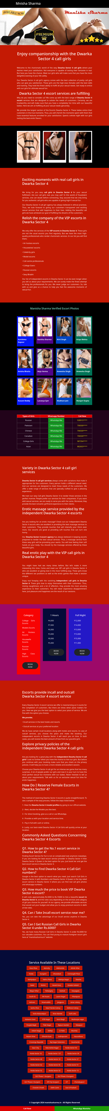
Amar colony (75, 1002)
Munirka (74, 1031)
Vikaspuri (79, 1025)
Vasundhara (78, 1036)
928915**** (82, 420)
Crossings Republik (36, 1042)
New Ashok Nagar (52, 1048)
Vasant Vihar (30, 1036)
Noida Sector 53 (54, 1070)
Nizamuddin (46, 1002)
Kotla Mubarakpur (39, 1014)
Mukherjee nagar (77, 1019)
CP (67, 1082)
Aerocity (47, 968)
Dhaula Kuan (46, 1036)
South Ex (32, 996)
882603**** (82, 446)
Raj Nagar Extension (57, 1042)
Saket (32, 985)
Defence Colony (72, 1008)
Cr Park (62, 1031)
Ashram (32, 1002)
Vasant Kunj (56, 985)
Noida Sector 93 (71, 1048)
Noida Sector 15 (73, 1070)
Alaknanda (60, 968)
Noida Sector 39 (73, 1053)
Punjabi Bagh (31, 1025)
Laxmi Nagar (60, 996)
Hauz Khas (33, 968)
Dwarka (78, 979)
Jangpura (60, 1002)
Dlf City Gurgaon (53, 1082)
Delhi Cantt (55, 1088)
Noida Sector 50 (54, 1065)
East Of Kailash (71, 1088)
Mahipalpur (32, 979)
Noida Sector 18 (54, 1059)
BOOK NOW (30, 665)
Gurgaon (43, 974)
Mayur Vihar (34, 991)
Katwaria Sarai (30, 1019)
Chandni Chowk (38, 1088)
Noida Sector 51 (73, 1065)
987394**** (82, 441)
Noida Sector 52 (36, 1070)
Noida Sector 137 (54, 1053)
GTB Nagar (46, 1019)
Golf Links (72, 1014)
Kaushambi (75, 1042)
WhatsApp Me (56, 420)
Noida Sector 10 (36, 1053)
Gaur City (35, 1048)
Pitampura (76, 996)
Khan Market (57, 1014)
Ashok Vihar (75, 968)
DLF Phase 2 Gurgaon (32, 1082)
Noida (31, 974)
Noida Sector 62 (36, 1065)
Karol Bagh (61, 1019)
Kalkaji (50, 1031)
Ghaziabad (57, 974)
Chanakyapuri (79, 1082)
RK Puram (46, 996)
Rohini (43, 985)
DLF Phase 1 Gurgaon (43, 1076)
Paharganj (49, 991)
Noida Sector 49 (36, 1059)
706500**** (82, 425)
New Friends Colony (53, 1008)
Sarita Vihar (35, 1008)
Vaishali (62, 991)
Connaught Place (74, 974)
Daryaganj (75, 991)
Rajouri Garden (63, 1025)
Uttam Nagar (36, 1031)
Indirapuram (62, 1036)
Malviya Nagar (63, 979)
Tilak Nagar (47, 1025)
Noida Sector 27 (73, 1059)
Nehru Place (47, 979)
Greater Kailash (73, 985)
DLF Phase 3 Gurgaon (66, 1076)
